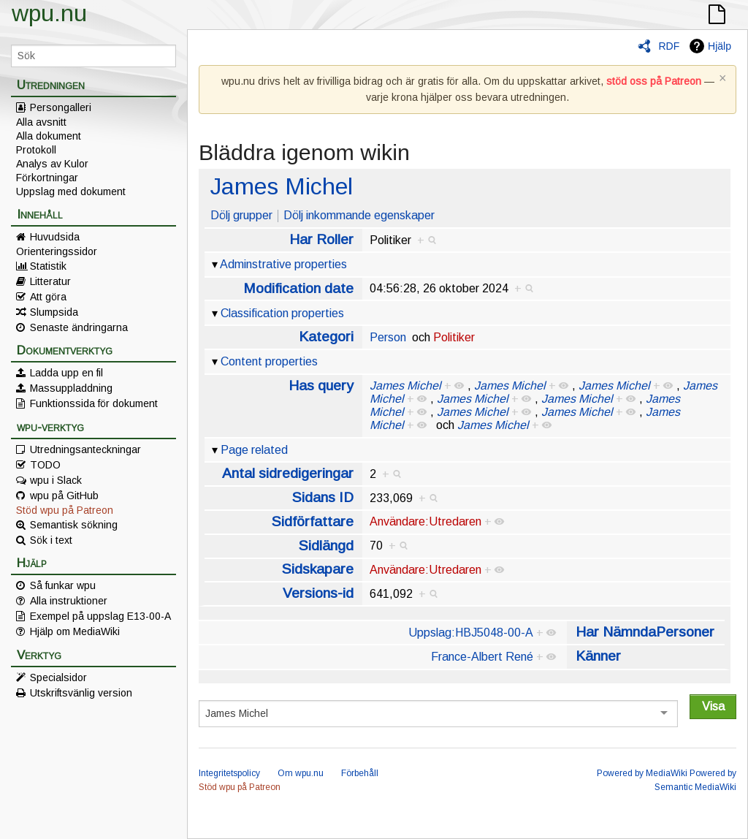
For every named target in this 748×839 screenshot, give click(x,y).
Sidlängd (326, 545)
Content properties (269, 361)
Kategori (326, 336)
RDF (668, 46)
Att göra (48, 297)
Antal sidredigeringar (288, 473)
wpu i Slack (56, 480)
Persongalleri (60, 107)
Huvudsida (55, 237)
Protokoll (36, 149)
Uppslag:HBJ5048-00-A (470, 632)
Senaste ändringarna (79, 327)
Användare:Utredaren (425, 521)
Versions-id (318, 593)
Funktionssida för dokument (94, 403)
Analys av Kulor (52, 163)
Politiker (454, 337)
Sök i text (51, 540)
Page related (254, 450)
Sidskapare (318, 569)
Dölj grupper (241, 215)
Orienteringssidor (56, 251)
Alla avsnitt (41, 122)
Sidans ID (323, 497)
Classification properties (282, 313)
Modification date (298, 288)
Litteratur (50, 281)
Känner (598, 656)
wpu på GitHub (64, 495)
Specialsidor (58, 677)
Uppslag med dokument (71, 191)
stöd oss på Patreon (653, 81)
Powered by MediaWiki (642, 773)
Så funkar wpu (63, 585)
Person (388, 337)
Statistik (48, 266)
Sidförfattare (313, 521)
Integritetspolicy (229, 773)
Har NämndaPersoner (645, 631)
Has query (321, 385)
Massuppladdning (71, 388)
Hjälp (719, 46)
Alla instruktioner (68, 601)
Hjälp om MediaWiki (75, 631)
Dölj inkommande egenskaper (359, 215)
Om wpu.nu (301, 773)
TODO (45, 465)
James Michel (281, 186)
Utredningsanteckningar (85, 449)
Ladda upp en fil (66, 373)
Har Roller (321, 239)
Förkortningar (47, 177)
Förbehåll (359, 773)
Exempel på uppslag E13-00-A (100, 616)
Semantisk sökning (74, 525)
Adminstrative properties (283, 264)
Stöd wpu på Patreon (64, 510)
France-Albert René (482, 656)
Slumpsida (54, 312)
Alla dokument (48, 136)
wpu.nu (49, 13)
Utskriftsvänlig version (81, 693)
